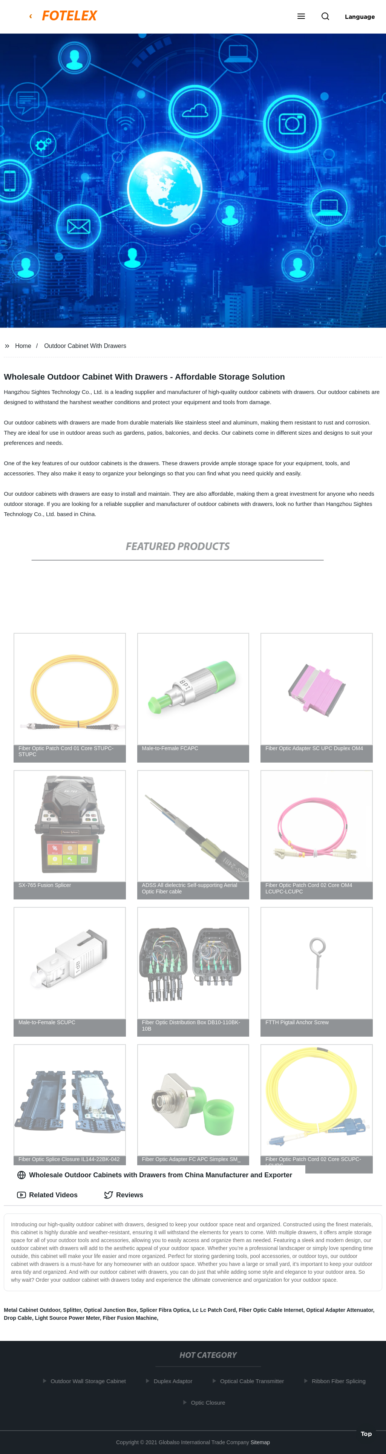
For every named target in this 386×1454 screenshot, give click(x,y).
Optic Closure (211, 1402)
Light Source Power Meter (67, 1318)
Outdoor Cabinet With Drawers (85, 346)
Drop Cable (18, 1318)
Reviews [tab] (123, 1195)
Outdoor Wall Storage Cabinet (91, 1381)
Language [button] (360, 16)
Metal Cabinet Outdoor (32, 1310)
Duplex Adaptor (175, 1381)
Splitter (72, 1310)
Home (23, 346)
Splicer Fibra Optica (164, 1310)
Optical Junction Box (110, 1310)
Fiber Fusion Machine (130, 1318)
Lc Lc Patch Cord (214, 1310)
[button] (301, 17)
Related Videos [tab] (47, 1195)
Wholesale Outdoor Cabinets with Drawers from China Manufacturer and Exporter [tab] (154, 1175)
